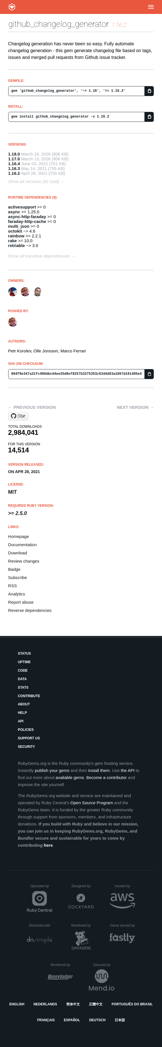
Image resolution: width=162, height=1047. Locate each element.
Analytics (16, 593)
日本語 (120, 1020)
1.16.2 (14, 173)
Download (17, 552)
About (24, 704)
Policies (26, 730)
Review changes (23, 561)
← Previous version (32, 407)
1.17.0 (14, 158)
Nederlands (45, 1004)
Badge (14, 569)
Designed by (83, 886)
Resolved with (40, 925)
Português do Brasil (132, 1004)
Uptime (24, 662)
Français (46, 1020)
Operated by (41, 888)
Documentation (22, 544)
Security (26, 747)
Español (72, 1020)
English (16, 1004)
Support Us (29, 738)
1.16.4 (14, 163)
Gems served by (122, 925)
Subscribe (17, 577)
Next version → (135, 407)
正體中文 (96, 1004)
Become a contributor (106, 777)
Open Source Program (92, 802)
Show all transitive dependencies (39, 256)
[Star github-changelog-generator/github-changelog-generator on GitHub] (18, 416)
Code (23, 671)
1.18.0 (14, 154)
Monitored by (82, 925)
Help (22, 713)
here (48, 845)
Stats (23, 688)
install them (99, 770)
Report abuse (21, 602)
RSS (12, 585)
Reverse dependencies (30, 610)
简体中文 (73, 1004)
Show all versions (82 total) (33, 181)
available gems (70, 777)
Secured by (103, 965)
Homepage (18, 536)
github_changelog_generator (58, 24)
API (21, 721)
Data (22, 679)
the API (127, 770)
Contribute (29, 696)
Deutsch (97, 1020)
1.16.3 (14, 168)
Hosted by (125, 886)
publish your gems (52, 770)
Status (24, 654)
